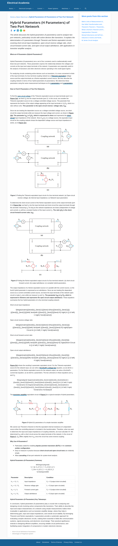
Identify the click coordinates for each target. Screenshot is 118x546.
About (38, 542)
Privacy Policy (68, 542)
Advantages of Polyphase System (22, 534)
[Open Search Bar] (85, 8)
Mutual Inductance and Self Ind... (93, 35)
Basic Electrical (21, 17)
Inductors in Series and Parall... (92, 38)
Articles (78, 8)
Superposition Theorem (89, 32)
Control (41, 8)
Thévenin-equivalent (58, 76)
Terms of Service (56, 542)
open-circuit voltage (24, 96)
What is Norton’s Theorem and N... (93, 30)
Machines (67, 8)
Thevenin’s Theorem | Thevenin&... (93, 27)
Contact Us (78, 542)
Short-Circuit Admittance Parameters (24, 531)
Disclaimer (45, 542)
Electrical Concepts (27, 8)
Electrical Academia (18, 3)
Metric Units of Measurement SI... (93, 21)
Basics (13, 8)
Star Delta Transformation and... (92, 24)
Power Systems (53, 8)
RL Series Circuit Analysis (90, 40)
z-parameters (55, 83)
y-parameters (68, 83)
